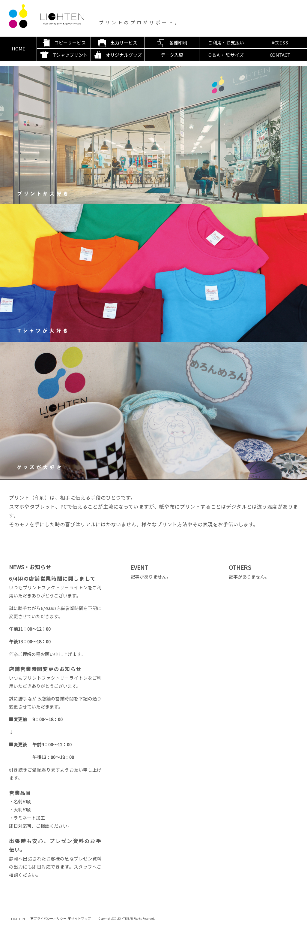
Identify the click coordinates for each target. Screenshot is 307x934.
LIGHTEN (18, 918)
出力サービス (123, 42)
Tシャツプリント (70, 55)
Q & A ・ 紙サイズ (226, 55)
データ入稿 (172, 55)
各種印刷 (178, 42)
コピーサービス (70, 42)
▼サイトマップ (79, 918)
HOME (18, 48)
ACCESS (280, 42)
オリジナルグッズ (124, 55)
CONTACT (280, 55)
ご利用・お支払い (226, 42)
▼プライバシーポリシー (48, 918)
